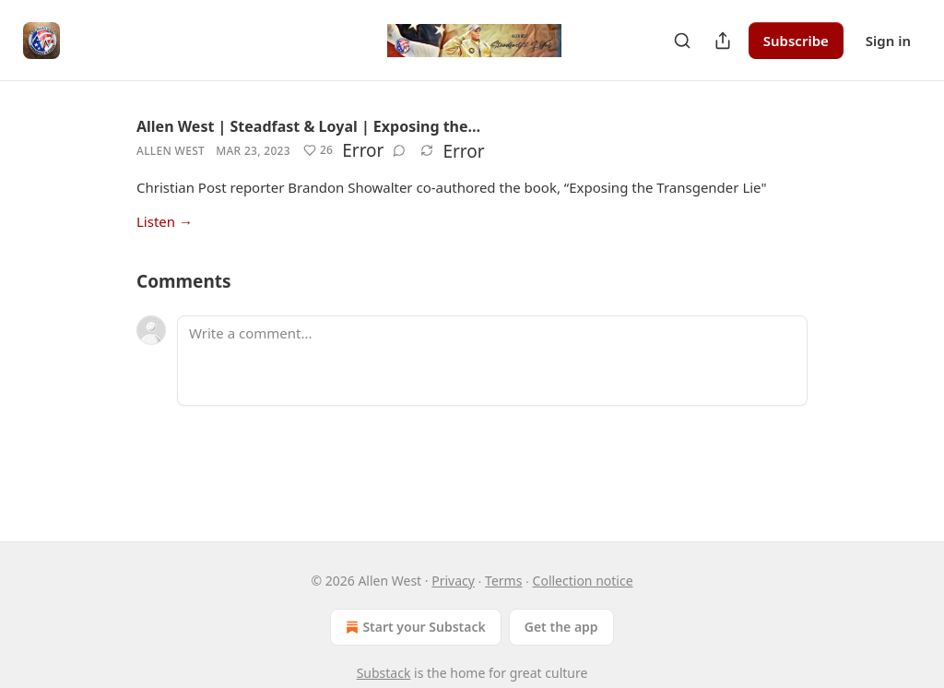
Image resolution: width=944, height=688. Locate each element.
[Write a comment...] (492, 360)
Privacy (453, 580)
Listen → (164, 221)
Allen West (170, 151)
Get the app (561, 626)
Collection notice (583, 580)
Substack (384, 673)
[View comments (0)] (399, 150)
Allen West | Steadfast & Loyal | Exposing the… (308, 126)
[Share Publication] (722, 40)
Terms (503, 580)
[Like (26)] (318, 150)
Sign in (888, 40)
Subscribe (796, 40)
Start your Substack (413, 627)
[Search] (682, 40)
